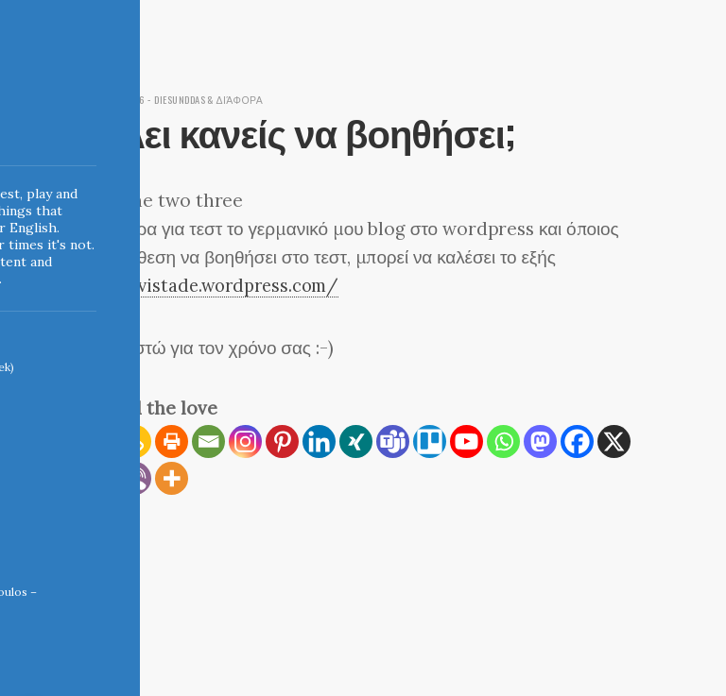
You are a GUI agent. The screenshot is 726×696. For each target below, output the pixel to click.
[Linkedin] (319, 440)
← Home (99, 572)
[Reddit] (97, 477)
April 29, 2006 (113, 99)
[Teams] (392, 440)
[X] (614, 440)
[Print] (171, 440)
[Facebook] (577, 440)
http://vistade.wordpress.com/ (214, 285)
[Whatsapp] (503, 440)
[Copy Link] (134, 440)
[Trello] (429, 440)
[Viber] (134, 477)
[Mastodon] (540, 440)
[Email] (208, 440)
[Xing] (355, 440)
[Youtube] (466, 440)
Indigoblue (13, 133)
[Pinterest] (282, 440)
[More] (171, 477)
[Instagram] (245, 440)
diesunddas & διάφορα (218, 99)
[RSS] (97, 440)
